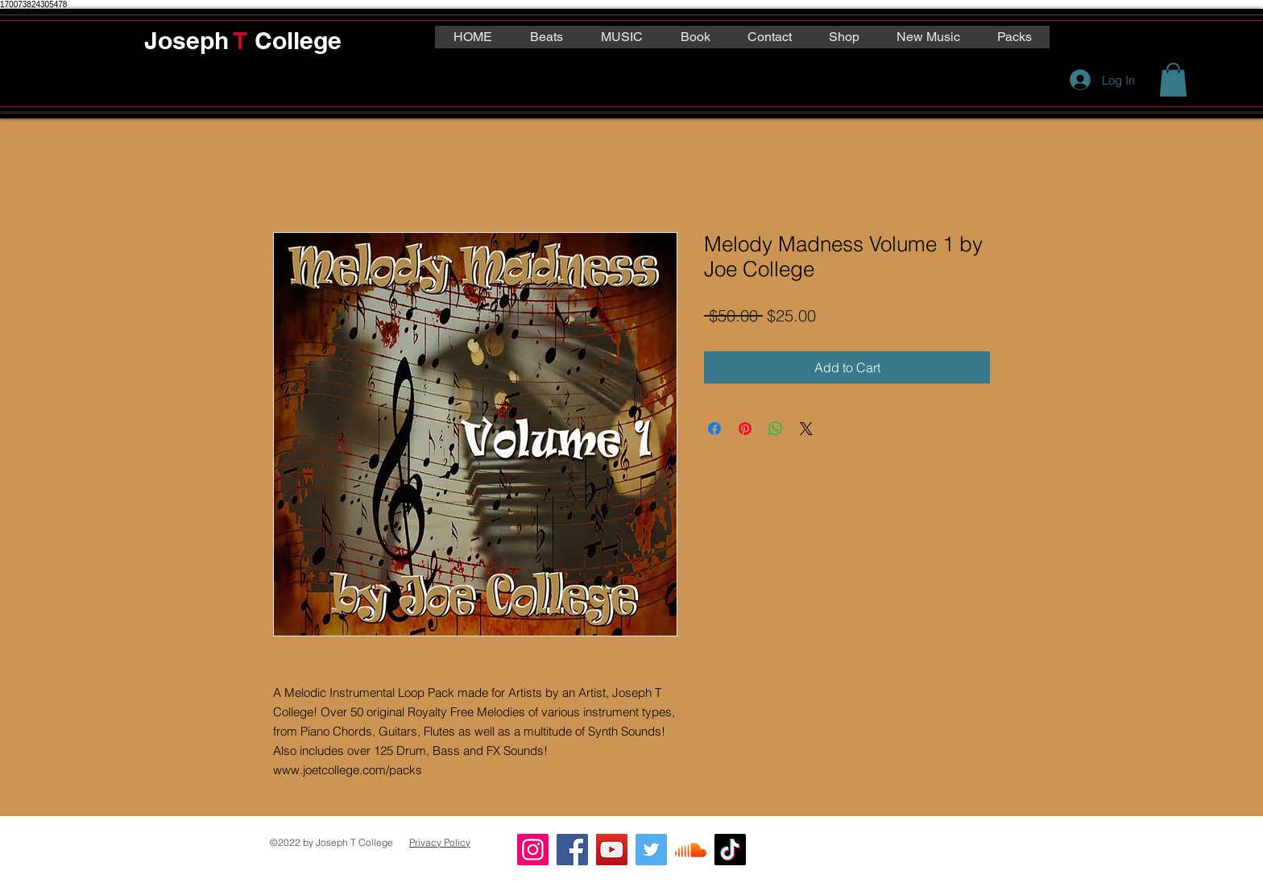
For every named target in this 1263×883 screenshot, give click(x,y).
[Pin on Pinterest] (745, 428)
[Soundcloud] (690, 849)
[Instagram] (533, 849)
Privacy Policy (439, 842)
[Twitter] (651, 849)
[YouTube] (611, 849)
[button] (1173, 80)
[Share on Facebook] (714, 428)
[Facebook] (572, 849)
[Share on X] (806, 428)
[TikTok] (730, 849)
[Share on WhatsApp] (775, 428)
